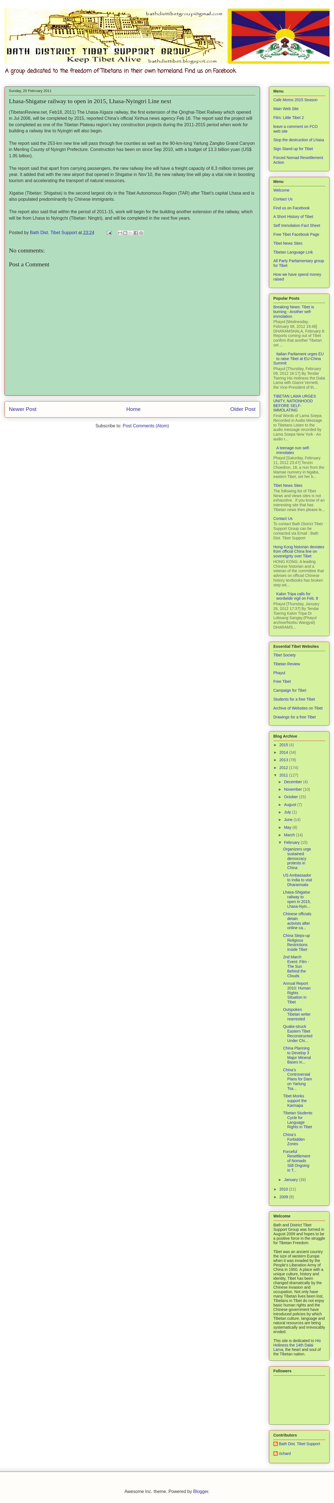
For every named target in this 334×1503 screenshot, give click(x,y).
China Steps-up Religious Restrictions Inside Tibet (296, 942)
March (290, 835)
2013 (284, 760)
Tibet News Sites (288, 243)
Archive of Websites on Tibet (298, 708)
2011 (284, 775)
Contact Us (283, 199)
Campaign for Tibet (289, 690)
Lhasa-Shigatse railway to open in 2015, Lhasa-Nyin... (297, 899)
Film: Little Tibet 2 (288, 117)
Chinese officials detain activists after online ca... (297, 921)
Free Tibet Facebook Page (296, 234)
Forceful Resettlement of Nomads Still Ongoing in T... (296, 1160)
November (293, 789)
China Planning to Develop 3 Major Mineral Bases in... (297, 1055)
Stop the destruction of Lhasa (298, 140)
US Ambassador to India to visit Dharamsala (297, 880)
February (292, 842)
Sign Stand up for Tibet (293, 149)
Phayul (279, 673)
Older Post (243, 409)
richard (285, 1453)
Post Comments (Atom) (146, 425)
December (293, 782)
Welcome (281, 190)
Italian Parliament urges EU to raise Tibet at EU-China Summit (298, 359)
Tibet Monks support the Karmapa (295, 1101)
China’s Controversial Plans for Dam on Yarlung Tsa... (297, 1079)
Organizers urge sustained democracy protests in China (297, 858)
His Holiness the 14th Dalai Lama (297, 1345)
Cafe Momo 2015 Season (295, 100)
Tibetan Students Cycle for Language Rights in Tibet (297, 1120)
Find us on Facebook (291, 208)
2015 (284, 745)
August (290, 804)
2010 (284, 1189)
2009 (284, 1197)
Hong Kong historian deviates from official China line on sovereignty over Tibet (298, 552)
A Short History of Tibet (293, 216)
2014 (284, 752)
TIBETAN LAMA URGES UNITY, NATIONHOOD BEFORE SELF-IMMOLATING (294, 403)
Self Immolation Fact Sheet (296, 225)
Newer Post (22, 409)
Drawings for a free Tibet (294, 717)
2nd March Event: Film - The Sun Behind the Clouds (296, 966)
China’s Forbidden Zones (294, 1139)
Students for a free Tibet (294, 699)
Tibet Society (284, 655)
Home (133, 409)
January (291, 1179)
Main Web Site (286, 108)
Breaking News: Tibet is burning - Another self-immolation (293, 312)
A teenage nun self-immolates (293, 450)
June (288, 819)
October (291, 797)
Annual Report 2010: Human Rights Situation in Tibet (297, 992)
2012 (284, 767)
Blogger (200, 1491)
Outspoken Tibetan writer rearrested (297, 1014)
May (288, 827)
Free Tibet (282, 681)
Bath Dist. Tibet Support (299, 1444)
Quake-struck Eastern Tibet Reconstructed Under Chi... (297, 1033)
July (288, 812)
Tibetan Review (286, 664)
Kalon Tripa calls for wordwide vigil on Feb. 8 (297, 596)
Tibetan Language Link (293, 252)
